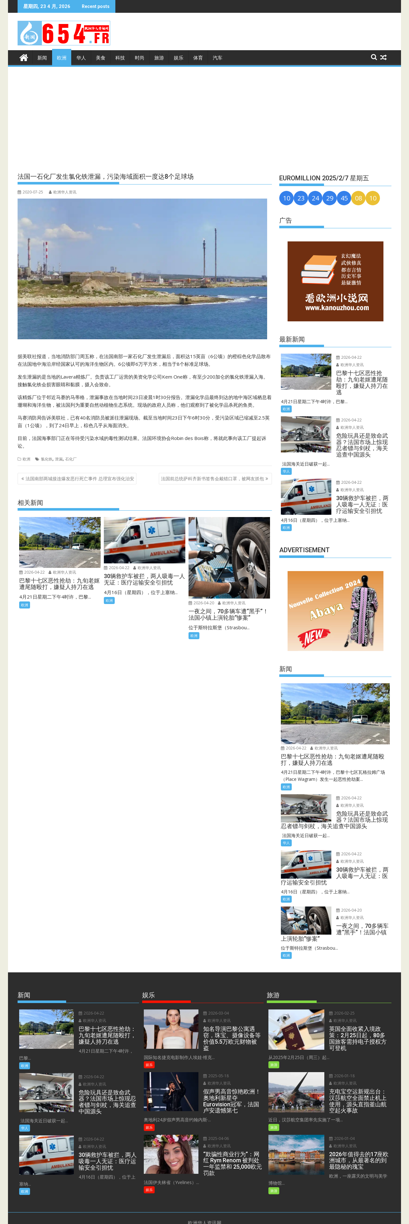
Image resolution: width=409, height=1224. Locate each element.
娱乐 (178, 58)
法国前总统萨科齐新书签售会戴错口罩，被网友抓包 (212, 478)
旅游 (159, 58)
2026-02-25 (338, 1013)
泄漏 (59, 458)
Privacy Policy (228, 1215)
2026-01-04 (338, 1124)
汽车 (217, 58)
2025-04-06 (212, 1124)
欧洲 (61, 58)
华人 (81, 58)
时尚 (139, 58)
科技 (120, 58)
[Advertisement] (204, 116)
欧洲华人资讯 (62, 192)
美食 (100, 58)
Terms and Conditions (188, 1215)
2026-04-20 (201, 603)
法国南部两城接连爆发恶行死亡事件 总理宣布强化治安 (80, 478)
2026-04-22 (32, 572)
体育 (198, 58)
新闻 (42, 58)
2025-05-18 (212, 1069)
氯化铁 (46, 458)
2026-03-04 (212, 1013)
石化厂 (71, 458)
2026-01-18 (338, 1062)
